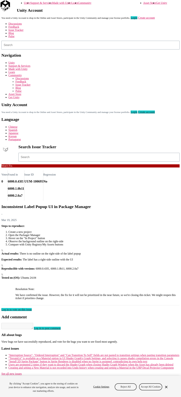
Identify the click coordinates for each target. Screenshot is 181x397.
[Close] (166, 387)
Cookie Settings (101, 386)
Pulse (11, 36)
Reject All (126, 386)
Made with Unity (61, 2)
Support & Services (41, 2)
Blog (11, 33)
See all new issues (11, 374)
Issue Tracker (16, 29)
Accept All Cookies (150, 386)
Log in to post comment (50, 329)
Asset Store (149, 2)
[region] (90, 386)
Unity (27, 2)
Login (134, 17)
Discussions (15, 23)
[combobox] (90, 45)
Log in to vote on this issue (16, 309)
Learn (74, 2)
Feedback (13, 26)
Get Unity (161, 2)
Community (84, 2)
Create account (146, 17)
